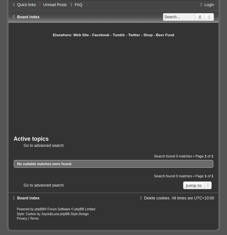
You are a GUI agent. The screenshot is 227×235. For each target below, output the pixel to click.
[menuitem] (52, 5)
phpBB (39, 209)
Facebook (100, 35)
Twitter (134, 35)
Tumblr (119, 35)
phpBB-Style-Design (74, 214)
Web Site (81, 35)
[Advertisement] (120, 85)
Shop (148, 35)
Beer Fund (165, 35)
